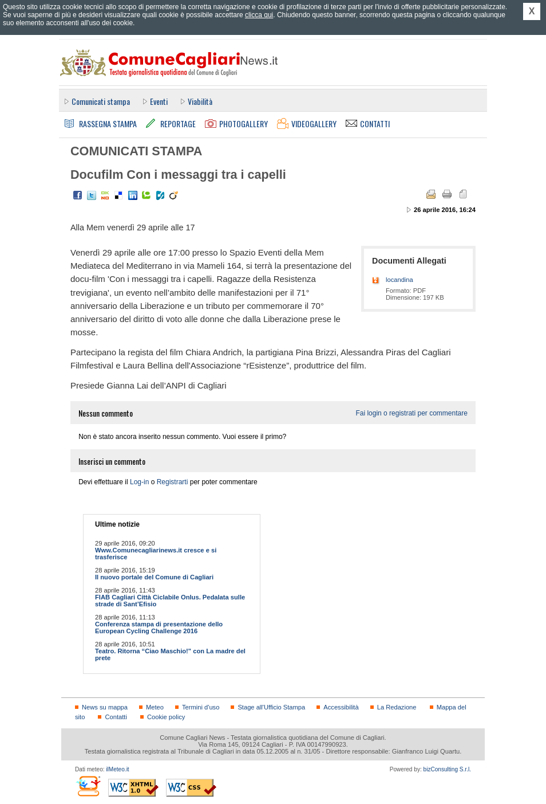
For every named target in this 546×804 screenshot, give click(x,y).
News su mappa (105, 707)
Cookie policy (166, 716)
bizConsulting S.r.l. (447, 769)
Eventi (159, 101)
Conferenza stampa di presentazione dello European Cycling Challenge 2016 (159, 627)
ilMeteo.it (117, 769)
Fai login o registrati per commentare (411, 413)
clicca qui (259, 15)
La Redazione (397, 707)
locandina (399, 279)
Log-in (139, 482)
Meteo (155, 707)
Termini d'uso (200, 707)
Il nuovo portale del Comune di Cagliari (154, 577)
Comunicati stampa (101, 101)
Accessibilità (340, 707)
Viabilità (200, 101)
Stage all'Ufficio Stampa (271, 707)
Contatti (115, 716)
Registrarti (172, 482)
